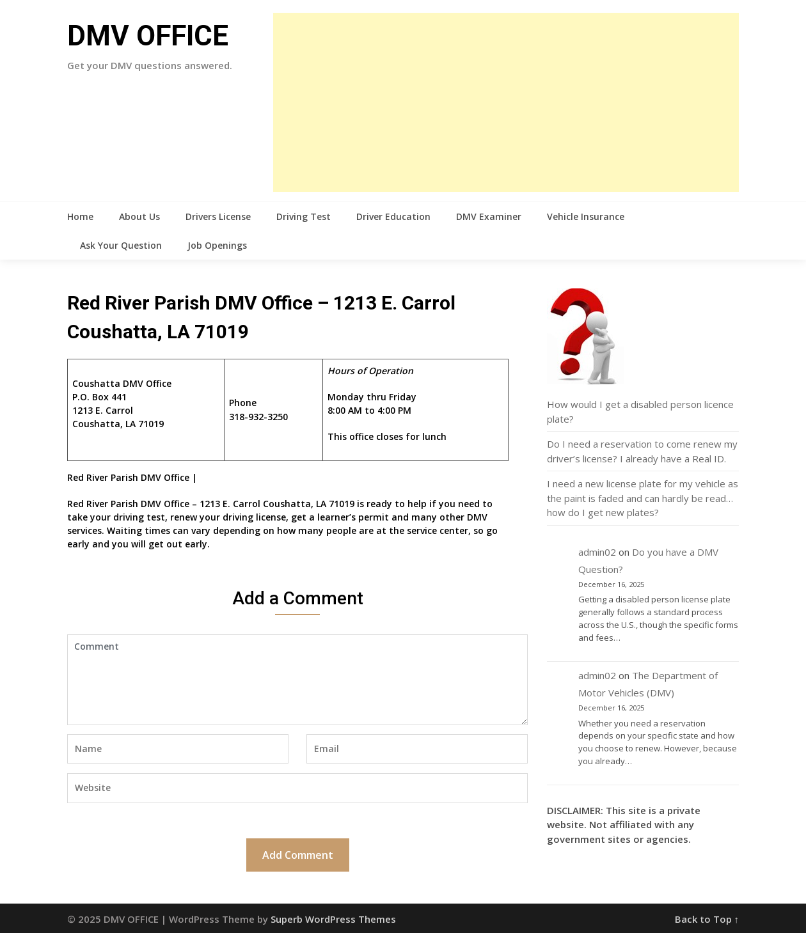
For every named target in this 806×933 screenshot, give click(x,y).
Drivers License (218, 216)
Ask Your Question (121, 245)
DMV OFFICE (147, 35)
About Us (139, 216)
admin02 (597, 551)
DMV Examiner (488, 216)
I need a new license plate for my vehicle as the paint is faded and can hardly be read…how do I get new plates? (642, 498)
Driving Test (303, 216)
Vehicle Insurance (585, 216)
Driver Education (393, 216)
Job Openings (217, 245)
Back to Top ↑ (707, 919)
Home (80, 216)
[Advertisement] (506, 102)
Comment (297, 679)
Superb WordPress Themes (333, 919)
